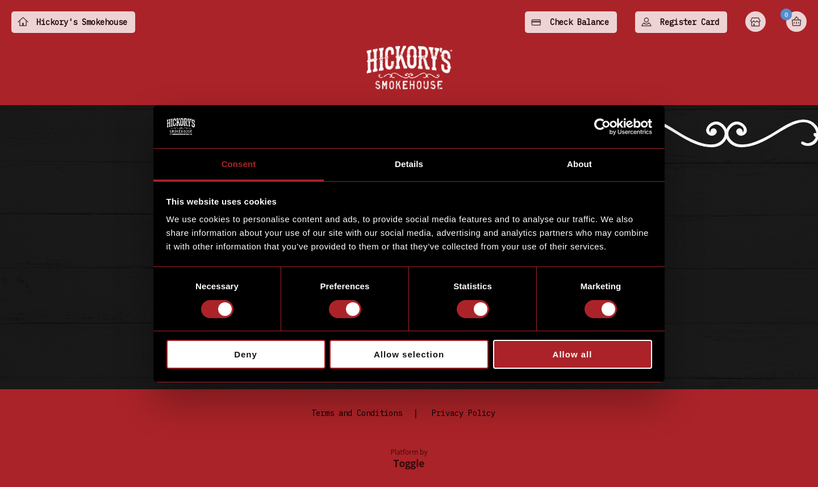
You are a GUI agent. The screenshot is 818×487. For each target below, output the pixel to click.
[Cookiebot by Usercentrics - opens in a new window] (602, 126)
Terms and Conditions (356, 413)
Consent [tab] (239, 164)
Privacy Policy (463, 413)
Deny (245, 354)
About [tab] (579, 164)
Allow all (572, 354)
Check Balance (579, 22)
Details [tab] (409, 164)
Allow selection (409, 354)
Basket (796, 21)
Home (756, 22)
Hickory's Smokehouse (81, 22)
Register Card (689, 22)
